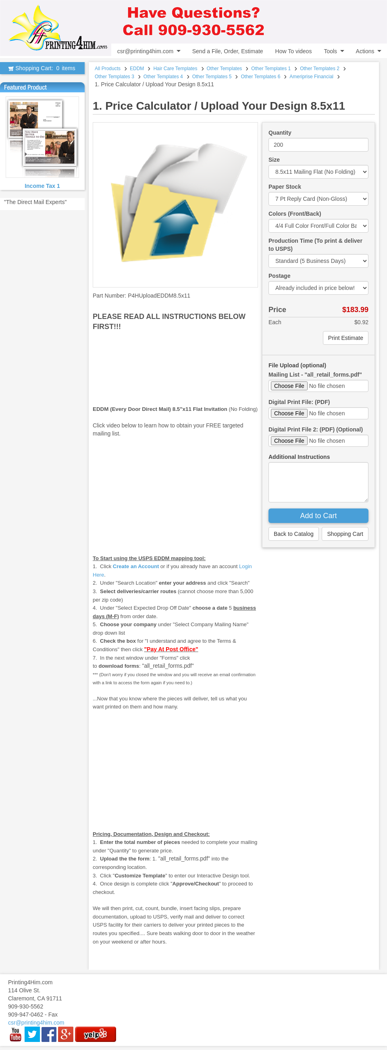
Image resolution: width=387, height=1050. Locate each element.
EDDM (137, 68)
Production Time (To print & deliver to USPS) (315, 244)
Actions (365, 51)
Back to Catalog (294, 534)
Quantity (279, 132)
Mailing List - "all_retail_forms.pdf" (315, 374)
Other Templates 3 (114, 76)
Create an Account (136, 566)
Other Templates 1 (271, 68)
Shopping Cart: (42, 68)
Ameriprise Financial (311, 76)
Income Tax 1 (42, 186)
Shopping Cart (345, 534)
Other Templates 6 (260, 76)
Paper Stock (284, 186)
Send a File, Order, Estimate (227, 51)
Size (274, 159)
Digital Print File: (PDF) (299, 402)
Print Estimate (345, 338)
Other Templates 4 (163, 76)
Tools (330, 51)
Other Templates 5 (212, 76)
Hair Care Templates (175, 68)
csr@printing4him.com (145, 51)
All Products (108, 68)
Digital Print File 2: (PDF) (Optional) (315, 429)
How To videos (293, 51)
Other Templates (224, 68)
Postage (279, 276)
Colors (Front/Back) (294, 213)
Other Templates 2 (319, 68)
